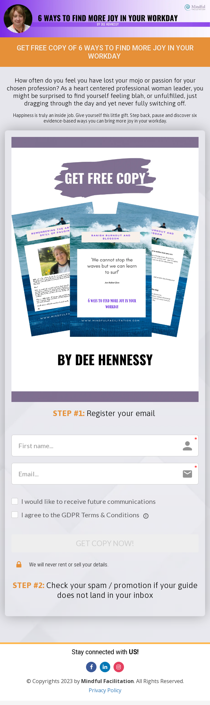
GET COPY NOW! (105, 545)
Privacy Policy (105, 694)
